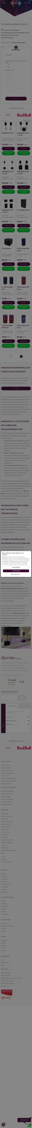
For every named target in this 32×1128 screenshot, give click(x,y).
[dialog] (16, 564)
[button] (16, 574)
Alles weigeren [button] (16, 567)
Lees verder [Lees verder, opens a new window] (24, 564)
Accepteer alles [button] (16, 570)
